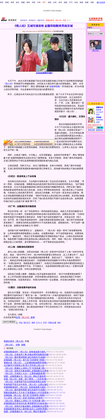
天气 (71, 2)
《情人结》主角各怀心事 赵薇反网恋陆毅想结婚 (26, 354)
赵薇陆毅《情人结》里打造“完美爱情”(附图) (24, 360)
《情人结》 (9, 84)
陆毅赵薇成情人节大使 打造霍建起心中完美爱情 (26, 392)
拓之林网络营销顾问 (23, 142)
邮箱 (81, 2)
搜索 (86, 2)
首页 (1, 2)
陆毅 (58, 86)
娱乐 (17, 2)
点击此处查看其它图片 (44, 73)
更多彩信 (99, 130)
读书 (60, 2)
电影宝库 (40, 20)
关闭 (59, 323)
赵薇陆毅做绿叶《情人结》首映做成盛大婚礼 (25, 352)
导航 (92, 2)
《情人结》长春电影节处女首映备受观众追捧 (25, 382)
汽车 (39, 2)
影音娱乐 (32, 20)
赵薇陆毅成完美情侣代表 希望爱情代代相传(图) (26, 403)
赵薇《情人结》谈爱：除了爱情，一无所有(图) (25, 379)
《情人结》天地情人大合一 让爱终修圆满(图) (25, 373)
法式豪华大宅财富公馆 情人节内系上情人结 (24, 365)
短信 (76, 2)
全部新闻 (25, 317)
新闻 (7, 2)
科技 (33, 2)
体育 (12, 2)
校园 (65, 2)
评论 (21, 323)
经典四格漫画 (99, 119)
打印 (45, 323)
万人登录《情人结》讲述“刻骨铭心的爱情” (23, 398)
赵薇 (51, 86)
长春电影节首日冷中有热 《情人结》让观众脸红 (26, 384)
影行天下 (27, 323)
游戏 (49, 2)
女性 (55, 2)
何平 (20, 86)
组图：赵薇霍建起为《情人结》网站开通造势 (25, 376)
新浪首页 (23, 20)
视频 (23, 2)
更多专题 (91, 130)
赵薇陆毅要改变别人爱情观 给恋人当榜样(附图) (26, 409)
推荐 (33, 323)
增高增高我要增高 (42, 142)
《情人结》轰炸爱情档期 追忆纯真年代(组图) (25, 357)
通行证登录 (101, 2)
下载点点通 (52, 323)
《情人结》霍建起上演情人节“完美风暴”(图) (24, 368)
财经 (28, 2)
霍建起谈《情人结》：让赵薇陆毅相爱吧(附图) (25, 363)
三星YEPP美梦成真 (23, 144)
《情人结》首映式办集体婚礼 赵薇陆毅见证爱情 (26, 371)
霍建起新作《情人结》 (14, 341)
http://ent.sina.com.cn (29, 31)
